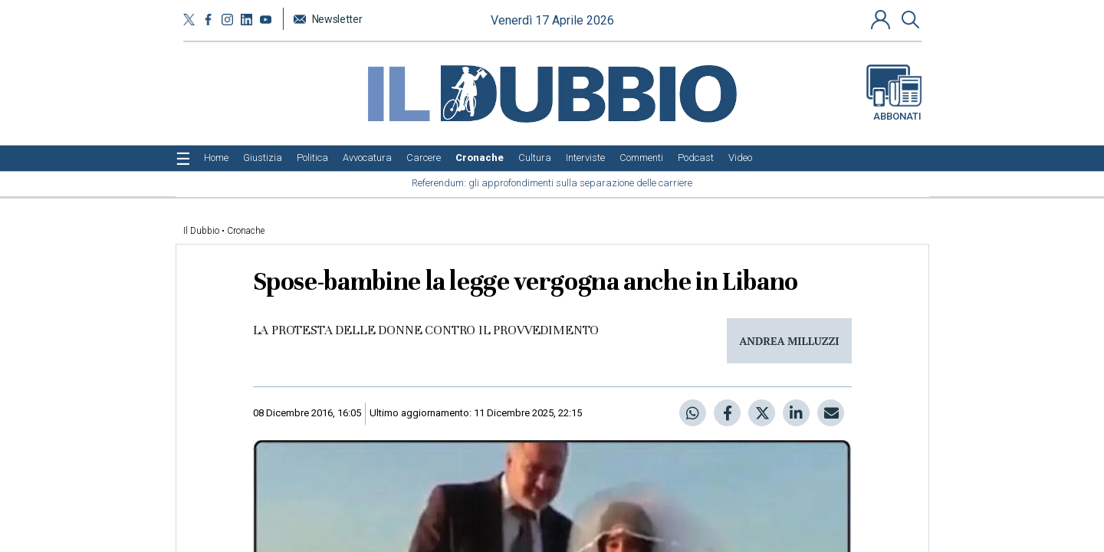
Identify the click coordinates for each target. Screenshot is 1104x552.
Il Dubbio (201, 230)
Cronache (245, 230)
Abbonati (894, 93)
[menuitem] (216, 158)
